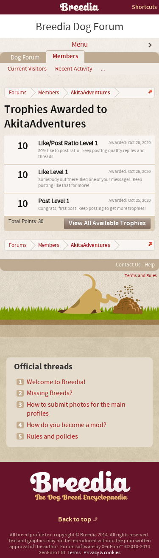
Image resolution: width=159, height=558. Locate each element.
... (103, 69)
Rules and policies (52, 436)
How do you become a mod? (66, 425)
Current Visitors (27, 69)
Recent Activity (73, 69)
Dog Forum (25, 58)
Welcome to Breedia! (56, 382)
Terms (74, 553)
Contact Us (128, 264)
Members (65, 56)
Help (150, 264)
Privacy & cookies (102, 553)
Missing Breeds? (50, 393)
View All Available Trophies (107, 223)
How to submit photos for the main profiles (76, 409)
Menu (80, 44)
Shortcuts (144, 7)
